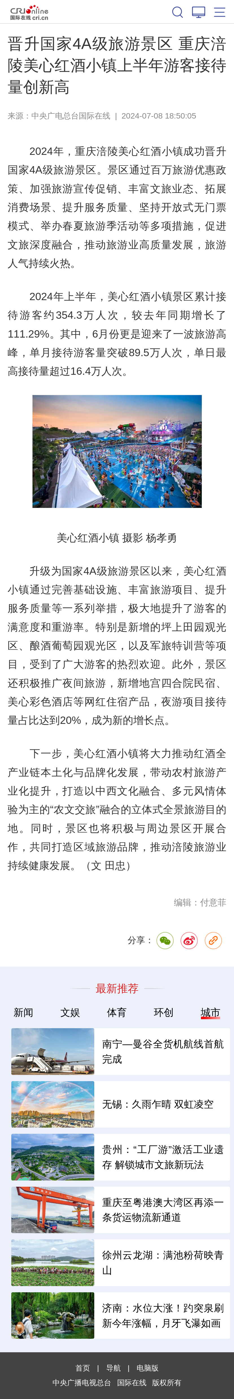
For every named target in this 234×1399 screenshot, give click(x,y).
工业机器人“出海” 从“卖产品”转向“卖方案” (81, 1051)
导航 (113, 1368)
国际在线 (29, 11)
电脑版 (148, 1368)
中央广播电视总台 (82, 1383)
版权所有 (166, 1383)
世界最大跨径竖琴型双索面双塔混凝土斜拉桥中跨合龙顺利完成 (81, 1157)
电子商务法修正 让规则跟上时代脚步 (81, 1262)
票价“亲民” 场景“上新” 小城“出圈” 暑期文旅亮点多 (81, 1210)
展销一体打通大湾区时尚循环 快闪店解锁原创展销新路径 (81, 1104)
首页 (82, 1368)
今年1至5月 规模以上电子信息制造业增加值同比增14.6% (81, 1315)
